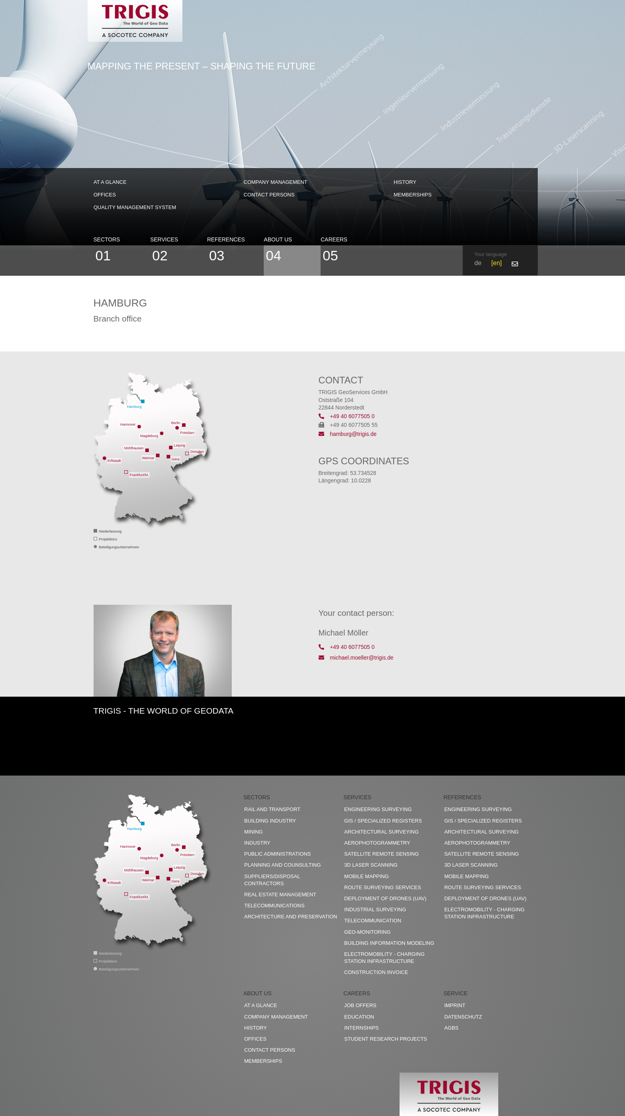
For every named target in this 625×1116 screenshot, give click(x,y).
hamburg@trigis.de (348, 434)
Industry (257, 843)
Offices (105, 195)
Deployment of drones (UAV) (385, 898)
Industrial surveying (375, 909)
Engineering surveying (378, 809)
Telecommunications (274, 906)
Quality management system (135, 207)
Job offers (360, 1005)
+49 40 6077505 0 (347, 416)
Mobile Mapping (366, 876)
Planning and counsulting (282, 865)
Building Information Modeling (389, 943)
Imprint (454, 1005)
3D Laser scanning (371, 865)
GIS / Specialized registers (383, 821)
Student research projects (385, 1039)
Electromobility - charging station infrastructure (384, 957)
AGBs (451, 1028)
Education (359, 1017)
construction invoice (376, 972)
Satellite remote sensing (381, 854)
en (496, 263)
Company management (275, 182)
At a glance (110, 182)
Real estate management (280, 894)
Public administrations (277, 854)
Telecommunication (372, 920)
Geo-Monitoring (367, 932)
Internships (361, 1028)
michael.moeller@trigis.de (356, 657)
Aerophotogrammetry (377, 843)
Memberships (413, 195)
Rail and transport (272, 809)
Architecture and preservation (290, 917)
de (478, 263)
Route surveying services (382, 887)
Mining (253, 832)
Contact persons (269, 195)
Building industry (270, 821)
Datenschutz (463, 1017)
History (405, 182)
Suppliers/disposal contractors (272, 879)
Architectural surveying (381, 832)
